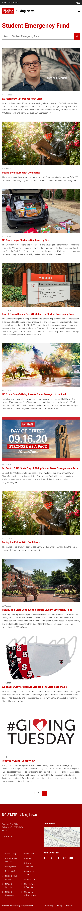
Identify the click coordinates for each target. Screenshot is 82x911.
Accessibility (10, 853)
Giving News (10, 866)
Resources (69, 906)
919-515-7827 (8, 836)
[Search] (77, 36)
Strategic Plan (30, 879)
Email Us (6, 830)
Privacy (59, 906)
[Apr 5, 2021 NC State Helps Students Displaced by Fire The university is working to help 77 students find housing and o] (41, 224)
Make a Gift (10, 871)
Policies (27, 858)
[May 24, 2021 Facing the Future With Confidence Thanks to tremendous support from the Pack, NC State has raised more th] (41, 153)
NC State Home (10, 2)
